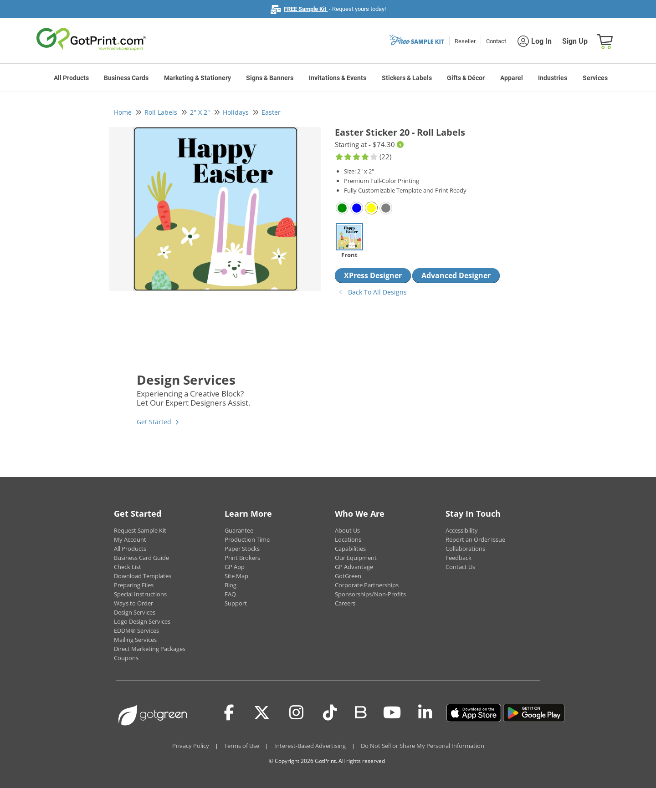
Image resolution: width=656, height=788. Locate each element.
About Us (347, 530)
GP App (235, 567)
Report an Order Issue (475, 539)
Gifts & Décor (466, 77)
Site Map (236, 576)
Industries (552, 77)
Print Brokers (242, 558)
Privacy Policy (190, 746)
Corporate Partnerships (367, 585)
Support (236, 603)
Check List (127, 567)
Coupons (126, 658)
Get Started (154, 421)
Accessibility (462, 530)
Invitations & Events (337, 77)
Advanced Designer (456, 275)
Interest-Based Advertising (310, 746)
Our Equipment (356, 558)
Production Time (247, 539)
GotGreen (348, 576)
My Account (130, 539)
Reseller (465, 41)
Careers (345, 603)
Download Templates (142, 576)
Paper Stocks (242, 548)
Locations (348, 539)
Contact (496, 41)
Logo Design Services (142, 621)
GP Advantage (354, 567)
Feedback (459, 558)
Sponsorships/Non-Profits (370, 594)
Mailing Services (135, 639)
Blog (230, 585)
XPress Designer (373, 275)
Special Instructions (140, 594)
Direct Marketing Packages (149, 649)
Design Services (134, 612)
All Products (71, 77)
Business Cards (126, 77)
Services (595, 77)
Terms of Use (241, 746)
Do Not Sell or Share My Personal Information (422, 746)
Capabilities (350, 548)
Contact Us (460, 567)
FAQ (230, 594)
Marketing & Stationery (197, 77)
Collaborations (465, 548)
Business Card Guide (141, 558)
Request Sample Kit (140, 530)
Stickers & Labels (407, 77)
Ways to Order (133, 603)
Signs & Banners (269, 77)
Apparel (511, 77)
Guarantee (239, 530)
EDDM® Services (136, 630)
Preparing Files (134, 585)
